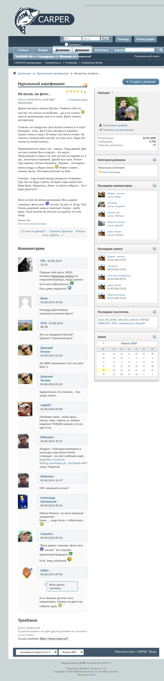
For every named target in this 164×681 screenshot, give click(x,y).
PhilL (114, 323)
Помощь (123, 39)
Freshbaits (71, 62)
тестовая (112, 202)
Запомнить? (73, 44)
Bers (126, 319)
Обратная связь (125, 651)
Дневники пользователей (75, 56)
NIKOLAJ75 (104, 323)
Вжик (44, 298)
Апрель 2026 (129, 343)
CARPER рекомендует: (28, 62)
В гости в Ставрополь (119, 275)
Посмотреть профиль (113, 125)
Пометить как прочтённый (116, 130)
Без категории (38, 223)
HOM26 (144, 319)
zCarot (91, 674)
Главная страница (61, 231)
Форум (43, 50)
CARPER (142, 651)
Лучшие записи (49, 56)
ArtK (120, 319)
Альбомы (101, 50)
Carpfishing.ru (53, 62)
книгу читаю (114, 231)
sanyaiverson (126, 323)
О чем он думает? (34, 231)
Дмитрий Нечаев (46, 349)
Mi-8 (43, 323)
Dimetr (134, 319)
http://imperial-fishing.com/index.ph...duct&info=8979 (64, 461)
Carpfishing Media (91, 62)
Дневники (62, 50)
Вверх (153, 651)
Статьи (23, 50)
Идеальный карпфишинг (53, 73)
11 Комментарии (77, 99)
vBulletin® (84, 668)
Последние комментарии (115, 185)
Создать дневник (141, 82)
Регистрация (145, 39)
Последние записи (25, 56)
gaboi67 (119, 225)
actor (101, 319)
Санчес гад (113, 212)
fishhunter (47, 437)
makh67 (45, 405)
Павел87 (140, 323)
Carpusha (46, 534)
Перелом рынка (116, 222)
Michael (104, 93)
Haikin (44, 570)
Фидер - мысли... (116, 193)
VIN (42, 261)
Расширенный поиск (146, 56)
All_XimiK (110, 319)
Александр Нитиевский (48, 499)
